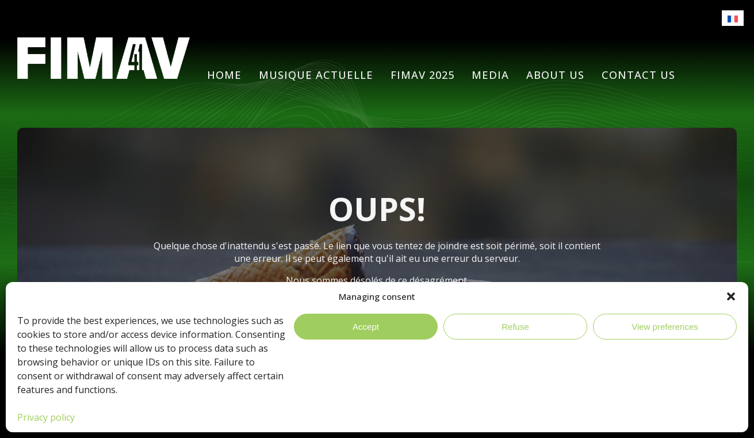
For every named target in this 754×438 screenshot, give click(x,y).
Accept (366, 327)
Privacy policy (46, 417)
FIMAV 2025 (422, 74)
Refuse (515, 327)
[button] (731, 296)
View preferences (664, 327)
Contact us (638, 74)
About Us (555, 74)
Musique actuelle (316, 74)
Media (490, 74)
